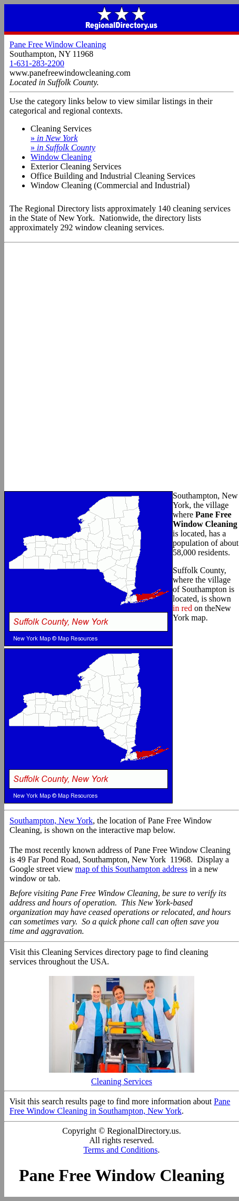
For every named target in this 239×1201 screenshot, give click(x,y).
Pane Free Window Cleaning (57, 44)
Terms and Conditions (120, 1149)
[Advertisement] (119, 367)
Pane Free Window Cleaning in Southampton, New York (119, 1106)
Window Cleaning (61, 156)
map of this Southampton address (131, 868)
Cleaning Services (121, 1078)
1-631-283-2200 (36, 63)
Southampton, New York (51, 820)
